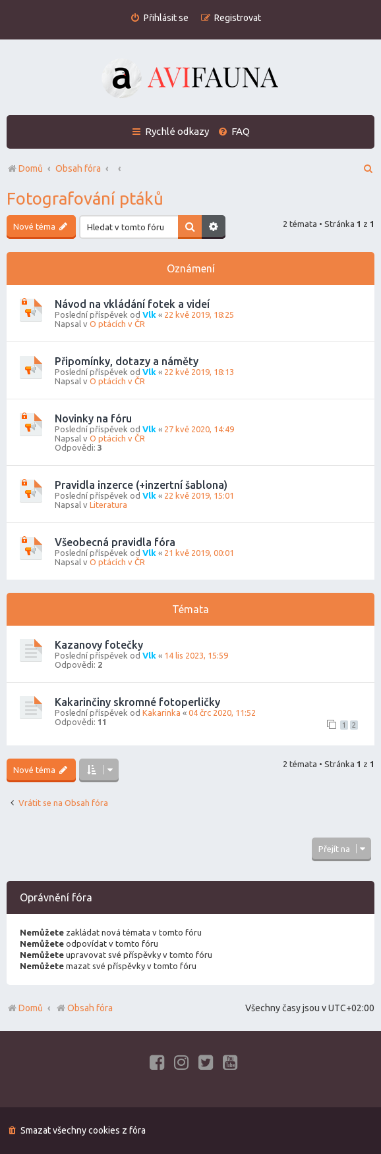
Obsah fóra (84, 1008)
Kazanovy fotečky (99, 645)
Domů (30, 1008)
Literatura (108, 504)
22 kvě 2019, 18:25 (199, 314)
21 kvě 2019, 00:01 (199, 552)
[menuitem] (159, 18)
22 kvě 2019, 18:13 (199, 371)
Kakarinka (161, 712)
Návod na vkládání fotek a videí (132, 304)
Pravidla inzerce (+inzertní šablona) (141, 485)
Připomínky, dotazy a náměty (126, 361)
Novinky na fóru (93, 418)
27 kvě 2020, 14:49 (199, 429)
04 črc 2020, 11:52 (222, 712)
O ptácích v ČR (117, 323)
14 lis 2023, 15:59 (196, 655)
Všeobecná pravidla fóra (115, 542)
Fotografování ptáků (85, 198)
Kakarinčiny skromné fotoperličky (137, 702)
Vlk (149, 314)
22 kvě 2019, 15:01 (199, 495)
